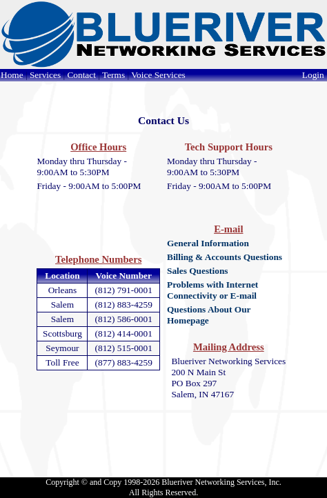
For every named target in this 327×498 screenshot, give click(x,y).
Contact (81, 75)
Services (45, 75)
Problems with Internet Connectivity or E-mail (212, 290)
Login (314, 75)
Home (12, 75)
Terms (113, 75)
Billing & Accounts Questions (224, 257)
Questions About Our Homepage (208, 315)
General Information (208, 243)
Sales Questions (197, 271)
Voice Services (158, 75)
